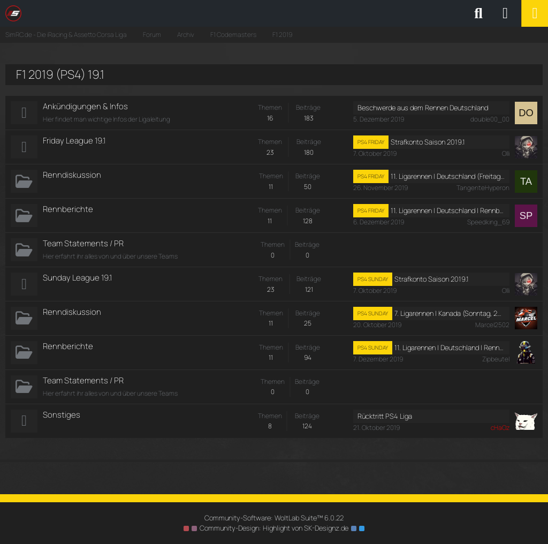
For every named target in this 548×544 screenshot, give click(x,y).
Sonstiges (61, 414)
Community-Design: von (274, 528)
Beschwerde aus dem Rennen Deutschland (422, 107)
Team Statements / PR (83, 243)
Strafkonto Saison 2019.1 (428, 142)
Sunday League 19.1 (77, 277)
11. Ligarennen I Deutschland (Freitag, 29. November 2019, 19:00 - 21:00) (448, 176)
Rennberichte (68, 209)
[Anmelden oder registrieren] (505, 13)
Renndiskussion (72, 174)
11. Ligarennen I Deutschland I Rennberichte (448, 210)
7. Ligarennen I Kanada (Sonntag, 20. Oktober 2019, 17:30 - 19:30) (449, 313)
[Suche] (478, 13)
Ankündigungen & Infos (85, 106)
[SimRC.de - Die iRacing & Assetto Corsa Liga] (99, 13)
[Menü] (534, 13)
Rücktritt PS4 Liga (384, 416)
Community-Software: (274, 518)
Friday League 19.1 (74, 140)
